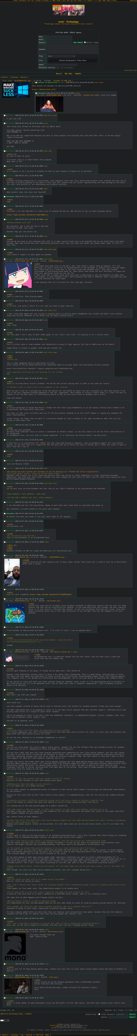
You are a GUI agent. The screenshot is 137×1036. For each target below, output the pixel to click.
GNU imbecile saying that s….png (63, 652)
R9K (104, 0)
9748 (41, 521)
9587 (41, 249)
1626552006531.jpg (56, 557)
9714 (41, 461)
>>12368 (46, 742)
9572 (92, 82)
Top (22, 1035)
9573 (72, 93)
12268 (41, 627)
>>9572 (10, 154)
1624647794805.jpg (21, 261)
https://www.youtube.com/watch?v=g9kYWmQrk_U (27, 215)
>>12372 (46, 830)
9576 (41, 115)
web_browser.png (53, 601)
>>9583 (45, 115)
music (80, 0)
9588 (41, 259)
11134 (41, 589)
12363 (41, 690)
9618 (41, 330)
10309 (41, 542)
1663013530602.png (21, 601)
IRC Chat (68, 74)
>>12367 (46, 699)
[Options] (133, 0)
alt (32, 0)
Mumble (78, 74)
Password (111, 1014)
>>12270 (54, 483)
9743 (41, 502)
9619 (41, 339)
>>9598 (54, 249)
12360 (41, 650)
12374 (41, 930)
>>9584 (45, 189)
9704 (41, 440)
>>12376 (54, 115)
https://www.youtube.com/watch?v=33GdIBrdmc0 (50, 594)
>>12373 (51, 830)
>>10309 (101, 82)
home (15, 0)
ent (75, 0)
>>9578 (10, 593)
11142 (41, 599)
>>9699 (45, 402)
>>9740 (45, 468)
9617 (41, 320)
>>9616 (10, 323)
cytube (37, 0)
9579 (41, 151)
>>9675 (45, 320)
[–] (33, 83)
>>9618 (45, 259)
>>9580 (45, 151)
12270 (41, 635)
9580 (41, 166)
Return (5, 77)
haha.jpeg (53, 977)
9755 (41, 531)
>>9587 (45, 236)
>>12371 (46, 773)
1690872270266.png (21, 931)
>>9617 (45, 310)
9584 (41, 206)
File (103, 1014)
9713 (41, 451)
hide (9, 81)
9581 (41, 176)
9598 (41, 301)
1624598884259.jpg (22, 81)
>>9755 (50, 483)
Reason (104, 1017)
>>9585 (10, 549)
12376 (41, 975)
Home (133, 1035)
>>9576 (10, 200)
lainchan (73, 1024)
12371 (41, 830)
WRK (54, 0)
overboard (22, 0)
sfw (29, 0)
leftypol (45, 0)
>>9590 (50, 249)
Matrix (59, 74)
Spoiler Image (92, 43)
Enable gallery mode (130, 70)
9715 (41, 468)
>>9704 (50, 352)
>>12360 (50, 259)
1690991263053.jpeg (21, 977)
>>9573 (10, 547)
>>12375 (46, 929)
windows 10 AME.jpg (62, 81)
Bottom (23, 77)
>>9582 (10, 209)
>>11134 (45, 123)
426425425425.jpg (55, 261)
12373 (41, 918)
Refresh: (42, 1035)
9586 (41, 236)
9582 (41, 189)
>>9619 (50, 310)
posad (90, 0)
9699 (41, 425)
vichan (67, 1024)
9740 (41, 483)
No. (89, 82)
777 (85, 0)
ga (72, 0)
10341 (41, 555)
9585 (41, 219)
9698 (41, 402)
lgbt (99, 0)
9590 (41, 291)
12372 (41, 874)
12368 (41, 773)
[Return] (78, 32)
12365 (41, 699)
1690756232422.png (21, 652)
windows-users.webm (91, 95)
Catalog (14, 77)
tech (63, 0)
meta (114, 0)
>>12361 (46, 650)
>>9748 (45, 483)
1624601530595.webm (53, 95)
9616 (41, 310)
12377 (41, 998)
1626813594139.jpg (21, 557)
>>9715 (10, 487)
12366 (41, 725)
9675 (41, 352)
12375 (41, 964)
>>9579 (96, 82)
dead (108, 0)
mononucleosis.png (55, 931)
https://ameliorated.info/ (44, 90)
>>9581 (50, 151)
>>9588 (45, 249)
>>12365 (10, 745)
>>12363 (51, 650)
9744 (41, 513)
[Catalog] (13, 1014)
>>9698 (45, 378)
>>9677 (45, 352)
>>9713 (50, 115)
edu (68, 0)
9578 (41, 123)
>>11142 (54, 310)
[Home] (29, 1014)
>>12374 (10, 967)
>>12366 (54, 352)
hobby (59, 0)
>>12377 (46, 964)
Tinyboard (60, 1024)
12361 (41, 666)
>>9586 (45, 166)
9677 (41, 378)
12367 (41, 742)
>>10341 (46, 542)
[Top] (20, 1014)
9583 (41, 196)
